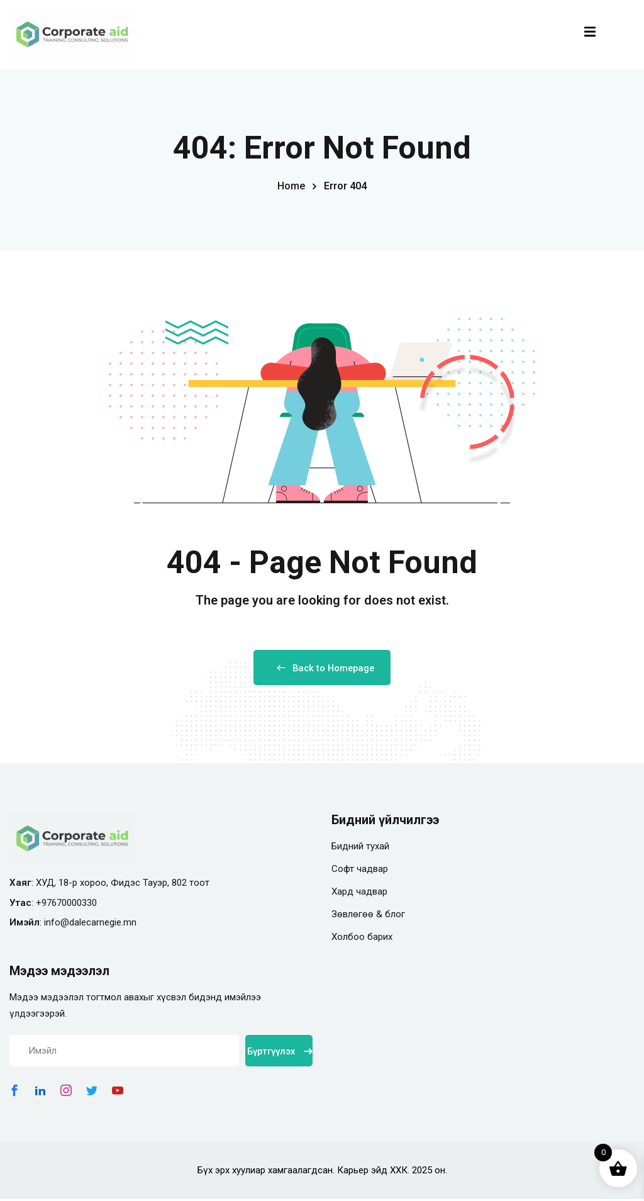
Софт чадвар (359, 870)
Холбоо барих (361, 938)
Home (291, 186)
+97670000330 (66, 904)
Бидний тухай (360, 848)
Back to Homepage (322, 669)
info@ (56, 924)
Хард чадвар (359, 893)
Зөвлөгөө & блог (368, 916)
